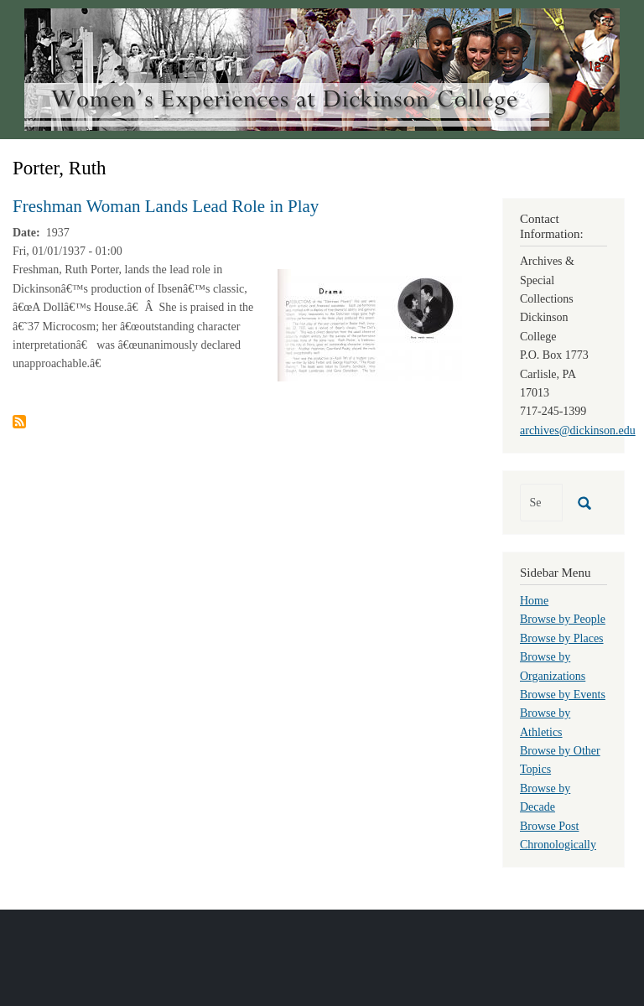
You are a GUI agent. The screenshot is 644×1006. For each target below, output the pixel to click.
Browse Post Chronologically (558, 835)
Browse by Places (562, 638)
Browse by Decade (545, 797)
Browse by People (562, 619)
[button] (370, 325)
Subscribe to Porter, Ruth (19, 421)
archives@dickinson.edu (578, 430)
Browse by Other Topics (560, 759)
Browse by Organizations (552, 666)
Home (534, 600)
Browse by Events (562, 694)
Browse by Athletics (545, 722)
